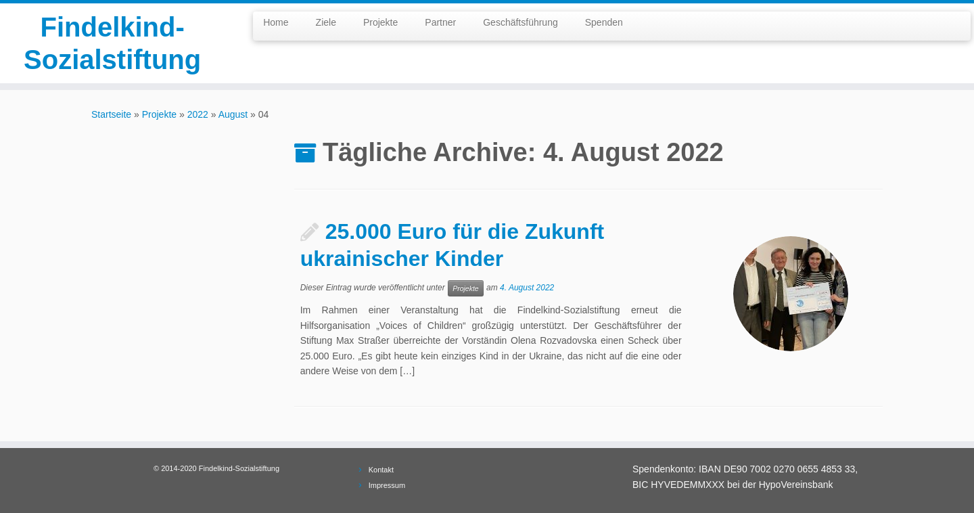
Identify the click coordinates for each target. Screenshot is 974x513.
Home (275, 22)
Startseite (111, 114)
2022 (197, 114)
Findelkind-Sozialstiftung (112, 43)
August (233, 114)
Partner (440, 22)
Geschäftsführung (520, 22)
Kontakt (381, 470)
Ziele (326, 22)
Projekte (380, 22)
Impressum (387, 485)
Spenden (604, 22)
